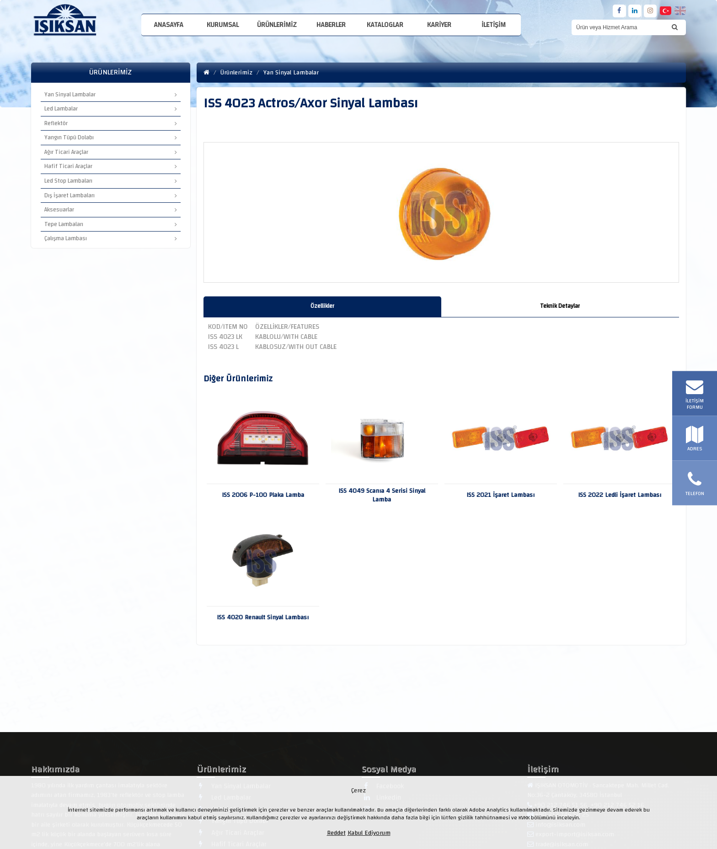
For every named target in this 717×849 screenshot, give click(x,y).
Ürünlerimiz (277, 25)
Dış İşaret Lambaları (110, 195)
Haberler (331, 25)
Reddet (336, 833)
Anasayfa (168, 25)
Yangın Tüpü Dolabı (110, 137)
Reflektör (110, 123)
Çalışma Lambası (110, 238)
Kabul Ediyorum (369, 833)
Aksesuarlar (110, 209)
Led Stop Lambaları (110, 180)
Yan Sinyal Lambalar (110, 94)
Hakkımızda (55, 770)
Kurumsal (223, 25)
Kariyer (439, 25)
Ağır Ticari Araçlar (110, 152)
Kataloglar (385, 25)
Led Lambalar (110, 108)
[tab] (322, 306)
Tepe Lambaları (110, 224)
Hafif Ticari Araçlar (110, 166)
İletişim (494, 25)
